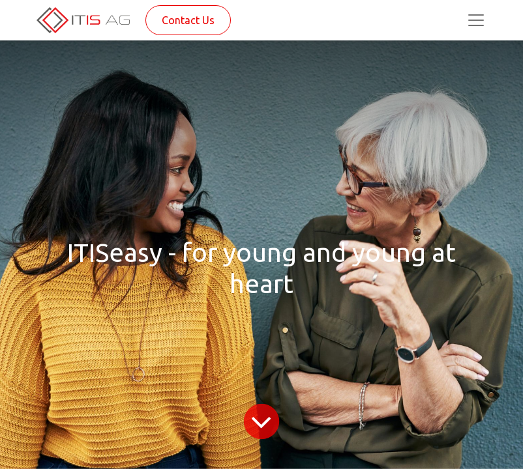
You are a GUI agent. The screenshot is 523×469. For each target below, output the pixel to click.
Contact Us (188, 20)
